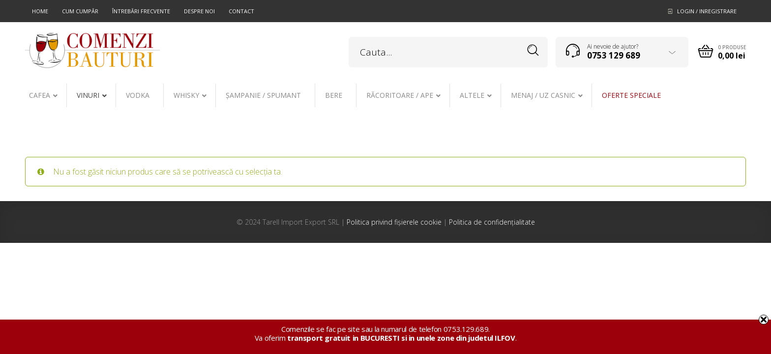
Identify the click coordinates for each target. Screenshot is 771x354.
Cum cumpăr (80, 11)
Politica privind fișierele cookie (394, 222)
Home (40, 11)
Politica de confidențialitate (492, 222)
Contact (241, 11)
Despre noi (199, 11)
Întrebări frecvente (141, 11)
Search (533, 50)
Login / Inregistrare (707, 11)
